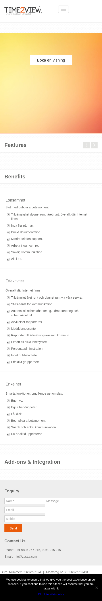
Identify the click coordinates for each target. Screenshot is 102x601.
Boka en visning (51, 60)
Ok (40, 594)
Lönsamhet (15, 200)
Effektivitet (15, 281)
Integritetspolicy (54, 594)
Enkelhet (13, 384)
